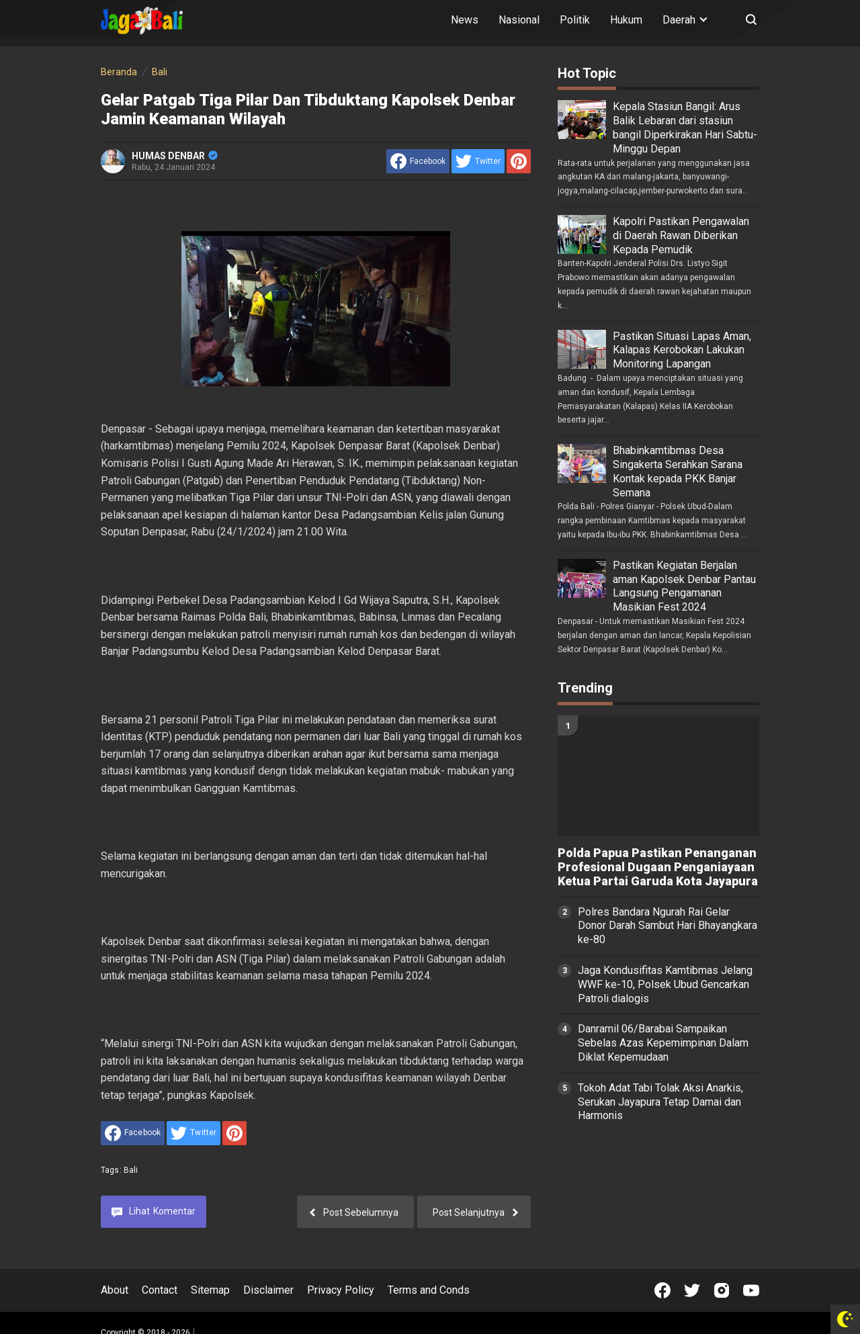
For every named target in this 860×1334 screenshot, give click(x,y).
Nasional (519, 19)
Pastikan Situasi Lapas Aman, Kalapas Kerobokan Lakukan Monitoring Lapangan (682, 350)
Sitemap (210, 1290)
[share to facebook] (417, 161)
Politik (575, 19)
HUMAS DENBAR (175, 155)
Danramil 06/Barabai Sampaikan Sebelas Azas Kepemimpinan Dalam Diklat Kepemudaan (663, 1042)
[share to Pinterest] (519, 161)
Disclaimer (268, 1290)
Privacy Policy (340, 1290)
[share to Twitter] (478, 161)
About (114, 1290)
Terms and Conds (429, 1290)
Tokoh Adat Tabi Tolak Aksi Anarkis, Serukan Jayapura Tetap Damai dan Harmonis (660, 1101)
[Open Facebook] (662, 1290)
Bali (131, 1170)
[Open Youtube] (751, 1290)
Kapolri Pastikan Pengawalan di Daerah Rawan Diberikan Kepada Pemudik (681, 235)
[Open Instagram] (722, 1290)
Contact (159, 1290)
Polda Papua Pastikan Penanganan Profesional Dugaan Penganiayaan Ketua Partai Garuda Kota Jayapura (658, 867)
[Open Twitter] (692, 1290)
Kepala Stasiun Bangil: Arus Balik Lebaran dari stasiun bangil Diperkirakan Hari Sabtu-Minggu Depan (685, 127)
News (464, 19)
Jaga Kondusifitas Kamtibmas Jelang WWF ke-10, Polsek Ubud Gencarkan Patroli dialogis (665, 984)
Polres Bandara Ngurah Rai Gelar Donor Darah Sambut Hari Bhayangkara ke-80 (667, 925)
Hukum (626, 19)
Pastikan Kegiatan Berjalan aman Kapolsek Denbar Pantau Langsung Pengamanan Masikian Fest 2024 (684, 586)
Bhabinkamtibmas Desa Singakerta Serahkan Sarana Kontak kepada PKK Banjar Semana (677, 471)
